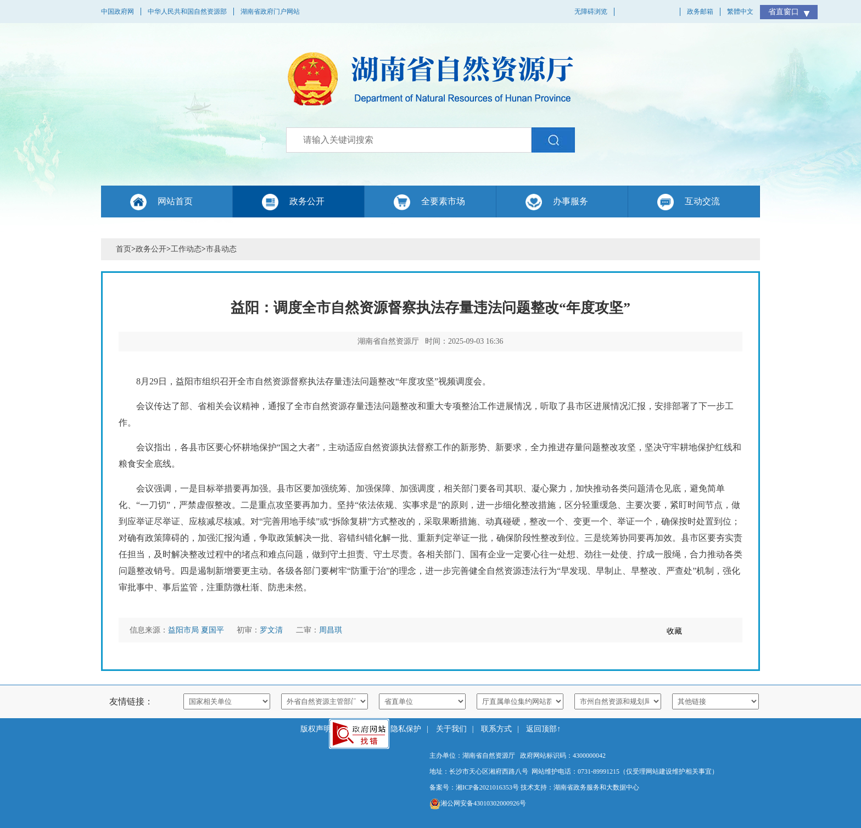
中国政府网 (117, 11)
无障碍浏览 (590, 11)
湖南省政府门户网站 (270, 11)
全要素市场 (443, 201)
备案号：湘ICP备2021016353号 (474, 787)
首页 (123, 249)
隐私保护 (405, 729)
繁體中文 (740, 11)
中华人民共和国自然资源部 (187, 11)
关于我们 (451, 729)
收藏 (674, 631)
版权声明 (315, 729)
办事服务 (570, 201)
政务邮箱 (700, 11)
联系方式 (496, 729)
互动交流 (702, 201)
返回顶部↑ (543, 729)
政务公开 (307, 201)
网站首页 (175, 201)
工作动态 (186, 249)
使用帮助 (360, 729)
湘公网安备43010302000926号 (477, 803)
